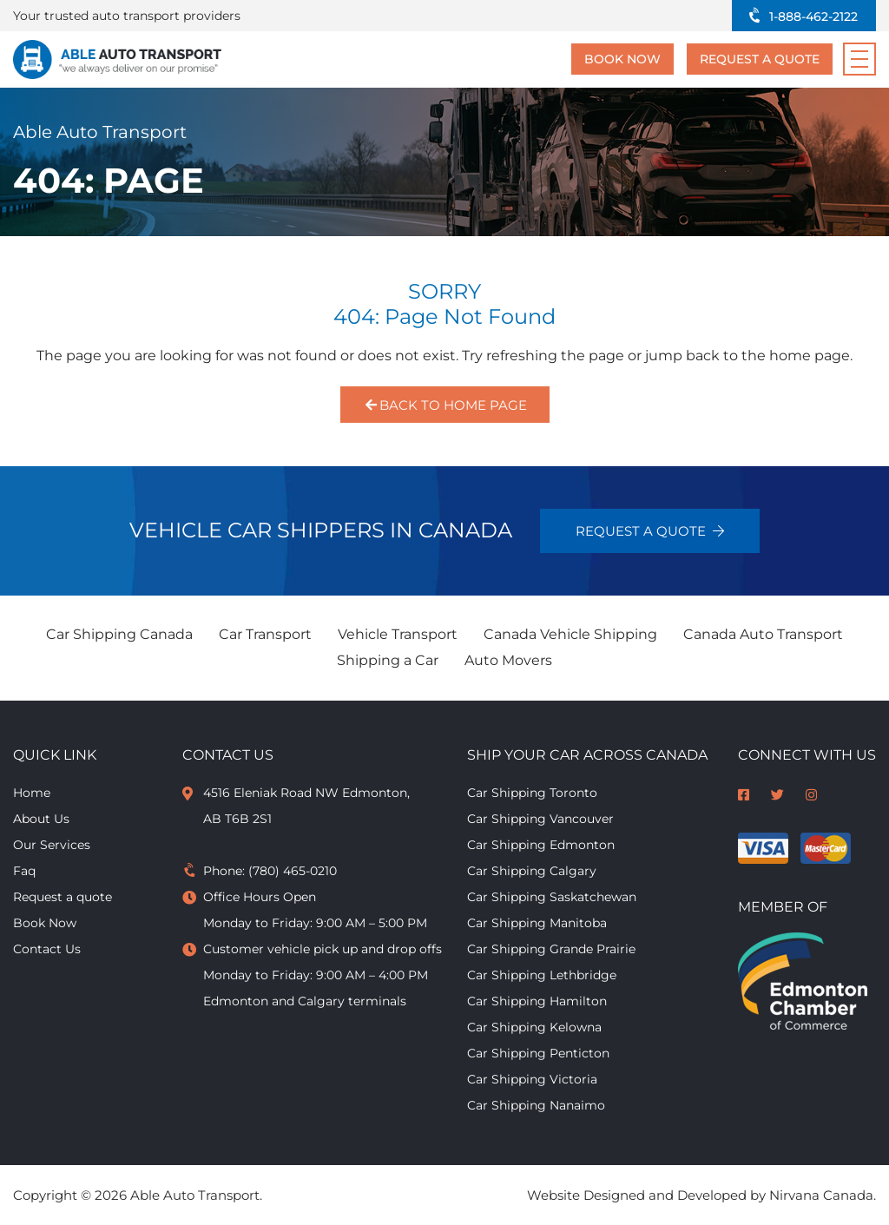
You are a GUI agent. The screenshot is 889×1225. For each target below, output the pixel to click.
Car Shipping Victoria (532, 1079)
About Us (41, 819)
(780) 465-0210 (292, 871)
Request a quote (760, 59)
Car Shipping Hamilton (537, 1001)
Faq (24, 871)
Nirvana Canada (821, 1195)
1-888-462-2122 (813, 16)
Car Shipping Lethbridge (541, 975)
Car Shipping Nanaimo (536, 1105)
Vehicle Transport (398, 634)
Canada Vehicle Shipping (570, 634)
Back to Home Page (445, 404)
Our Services (51, 845)
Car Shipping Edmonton (541, 845)
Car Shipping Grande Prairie (551, 949)
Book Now (622, 59)
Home (31, 792)
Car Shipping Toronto (532, 792)
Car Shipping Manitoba (537, 923)
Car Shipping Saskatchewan (551, 897)
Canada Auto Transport (763, 634)
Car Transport (265, 634)
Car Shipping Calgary (531, 871)
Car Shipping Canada (119, 634)
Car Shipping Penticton (538, 1053)
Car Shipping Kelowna (534, 1027)
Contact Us (47, 949)
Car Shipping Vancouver (540, 819)
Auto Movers (508, 660)
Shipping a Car (387, 660)
